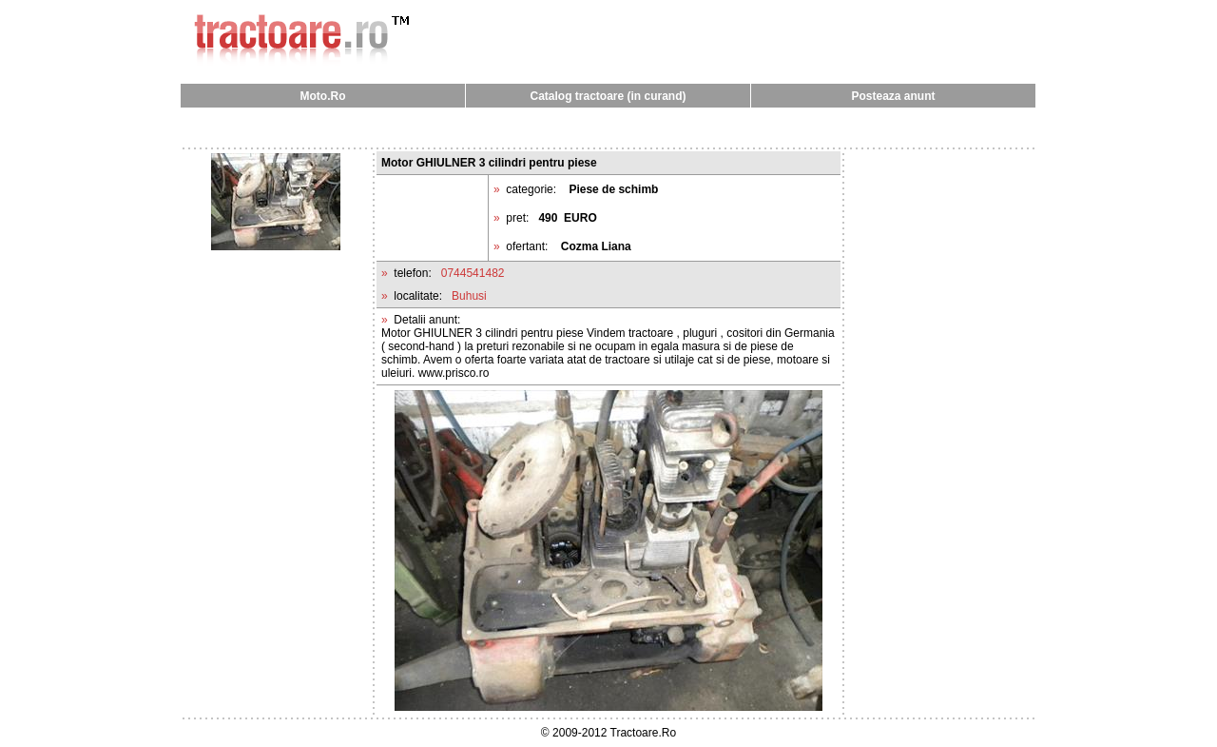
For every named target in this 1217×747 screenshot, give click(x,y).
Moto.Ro (323, 96)
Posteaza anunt (893, 96)
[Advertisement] (608, 127)
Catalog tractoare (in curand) (608, 96)
